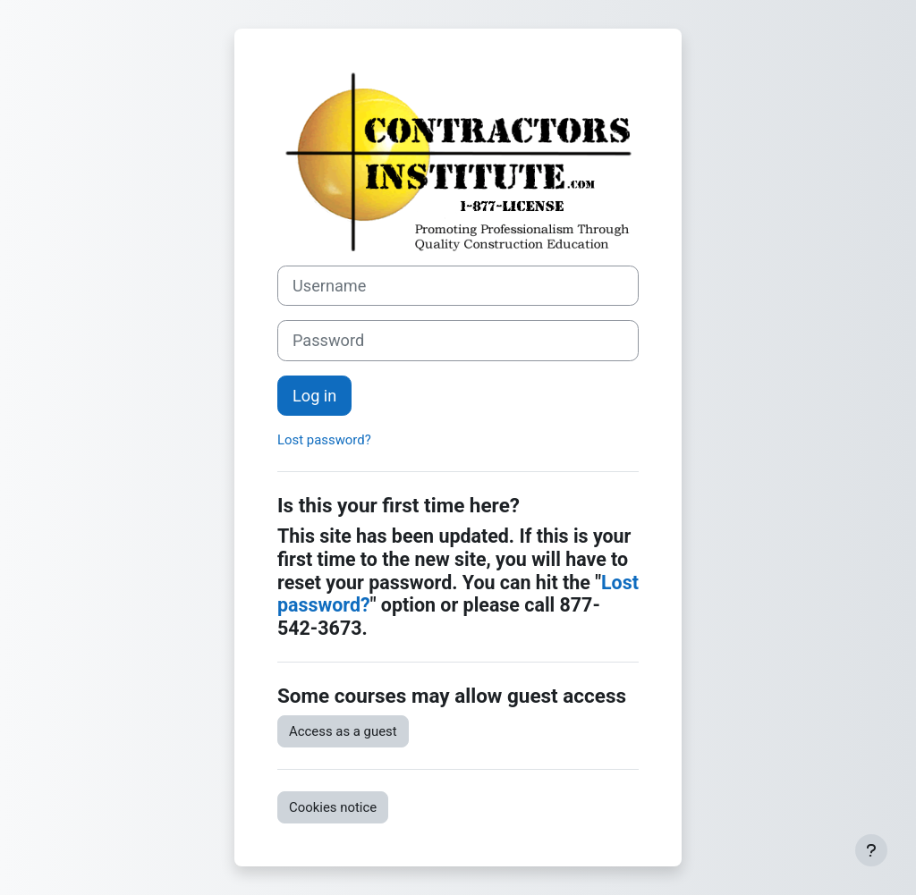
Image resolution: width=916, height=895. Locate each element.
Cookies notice (333, 807)
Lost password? (324, 440)
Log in (314, 395)
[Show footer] (871, 850)
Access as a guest (343, 731)
